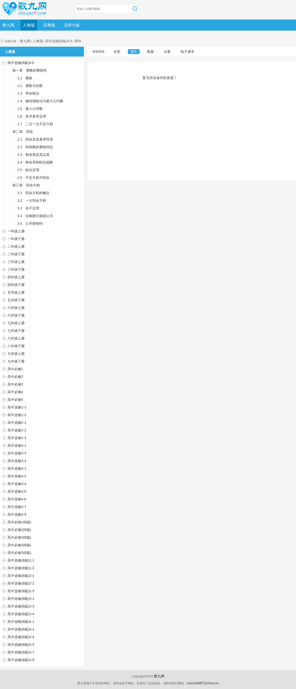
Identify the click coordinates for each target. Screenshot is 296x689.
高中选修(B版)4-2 (20, 629)
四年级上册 (16, 277)
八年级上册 (16, 338)
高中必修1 (15, 369)
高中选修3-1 (16, 445)
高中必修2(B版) (19, 530)
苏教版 (49, 25)
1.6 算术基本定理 (31, 116)
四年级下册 (16, 285)
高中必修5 (15, 400)
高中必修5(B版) (19, 553)
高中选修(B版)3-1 (20, 599)
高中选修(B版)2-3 (20, 591)
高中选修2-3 (16, 438)
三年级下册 (16, 269)
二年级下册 (16, 254)
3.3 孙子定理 (28, 208)
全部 (116, 52)
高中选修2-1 (16, 423)
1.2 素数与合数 (30, 86)
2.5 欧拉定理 (28, 170)
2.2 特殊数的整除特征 (35, 147)
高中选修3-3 (16, 453)
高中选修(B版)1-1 (20, 560)
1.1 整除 (24, 78)
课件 (77, 41)
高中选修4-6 (16, 499)
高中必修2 (15, 377)
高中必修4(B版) (19, 545)
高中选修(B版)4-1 (20, 622)
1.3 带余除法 (28, 93)
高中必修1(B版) (19, 522)
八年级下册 (16, 346)
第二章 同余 (22, 132)
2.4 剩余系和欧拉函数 (35, 162)
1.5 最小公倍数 (30, 109)
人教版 (29, 25)
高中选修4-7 (16, 507)
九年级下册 (16, 361)
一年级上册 (16, 231)
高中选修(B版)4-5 (20, 645)
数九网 (8, 25)
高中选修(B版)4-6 (58, 41)
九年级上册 (16, 354)
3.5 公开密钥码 (30, 223)
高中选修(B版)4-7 (20, 652)
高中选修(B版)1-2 (20, 568)
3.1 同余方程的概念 (33, 193)
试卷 (167, 52)
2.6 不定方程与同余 (33, 178)
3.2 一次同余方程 (31, 201)
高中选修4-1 (16, 468)
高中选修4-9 (16, 514)
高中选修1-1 (16, 407)
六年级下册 (16, 315)
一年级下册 (16, 239)
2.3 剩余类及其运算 (33, 155)
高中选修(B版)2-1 (20, 576)
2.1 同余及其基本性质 (35, 139)
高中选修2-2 (16, 430)
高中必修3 (15, 384)
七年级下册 (16, 331)
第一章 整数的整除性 (29, 70)
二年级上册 (16, 246)
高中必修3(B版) (19, 537)
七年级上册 (16, 323)
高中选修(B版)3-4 (20, 614)
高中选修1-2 (16, 415)
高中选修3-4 (16, 461)
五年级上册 (16, 292)
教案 (150, 52)
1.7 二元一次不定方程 (35, 124)
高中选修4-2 (16, 476)
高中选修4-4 (16, 484)
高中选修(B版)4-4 (20, 637)
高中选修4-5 (16, 491)
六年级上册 (16, 308)
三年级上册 (16, 262)
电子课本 (187, 52)
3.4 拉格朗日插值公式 (35, 216)
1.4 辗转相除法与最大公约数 (40, 101)
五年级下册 (16, 300)
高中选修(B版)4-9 (20, 660)
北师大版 (72, 25)
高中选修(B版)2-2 (20, 583)
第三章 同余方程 (26, 185)
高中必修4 (15, 392)
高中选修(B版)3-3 (20, 606)
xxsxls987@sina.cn (203, 683)
